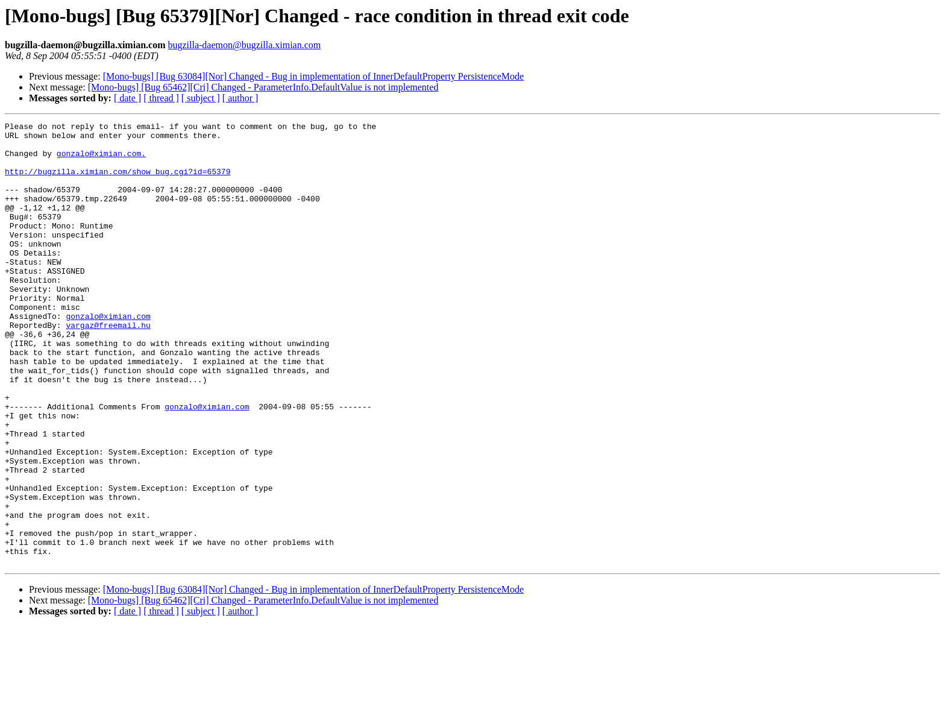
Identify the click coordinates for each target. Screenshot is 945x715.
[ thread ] (161, 98)
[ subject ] (200, 98)
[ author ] (240, 98)
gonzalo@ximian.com (108, 355)
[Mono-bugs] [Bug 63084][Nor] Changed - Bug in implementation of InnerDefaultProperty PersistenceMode (313, 76)
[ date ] (127, 98)
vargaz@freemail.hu (108, 366)
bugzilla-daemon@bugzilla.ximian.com (244, 45)
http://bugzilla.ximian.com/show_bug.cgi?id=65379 (117, 182)
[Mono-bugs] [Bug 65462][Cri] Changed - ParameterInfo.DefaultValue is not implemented (263, 87)
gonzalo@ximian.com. (101, 160)
